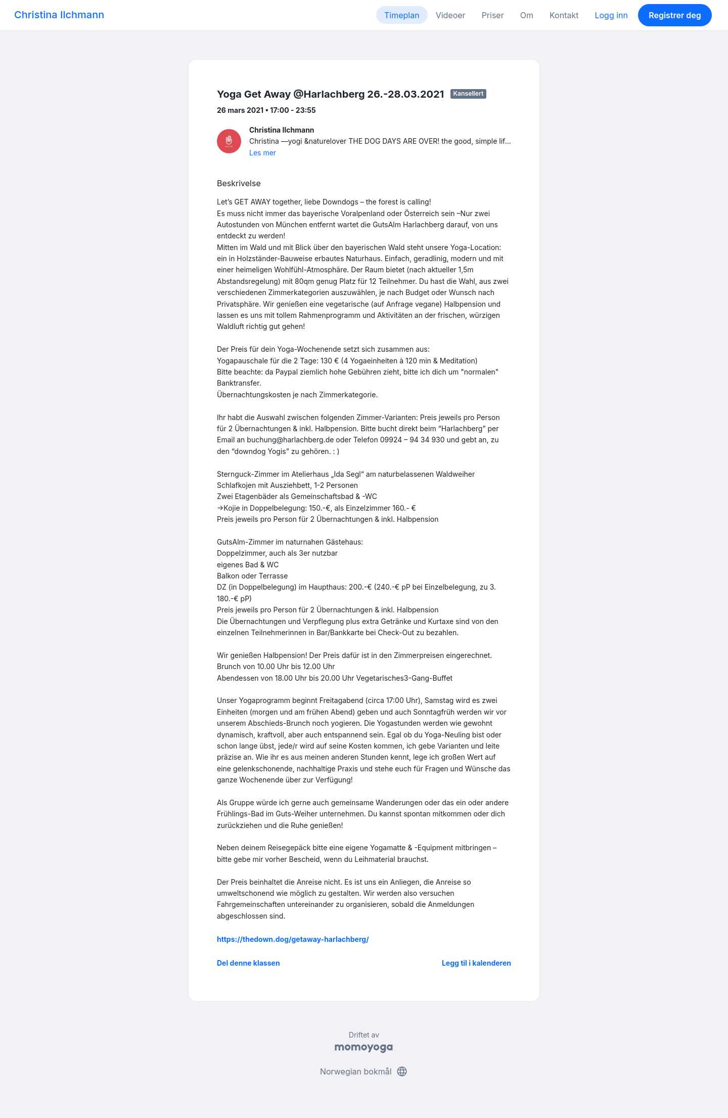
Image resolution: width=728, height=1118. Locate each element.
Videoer (451, 15)
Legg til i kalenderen (476, 963)
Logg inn (611, 15)
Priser (493, 15)
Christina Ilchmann (59, 15)
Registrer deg (675, 15)
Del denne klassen (248, 963)
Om (526, 15)
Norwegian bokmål (364, 1071)
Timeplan (402, 15)
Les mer (262, 152)
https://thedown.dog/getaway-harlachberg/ (293, 939)
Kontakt (564, 15)
